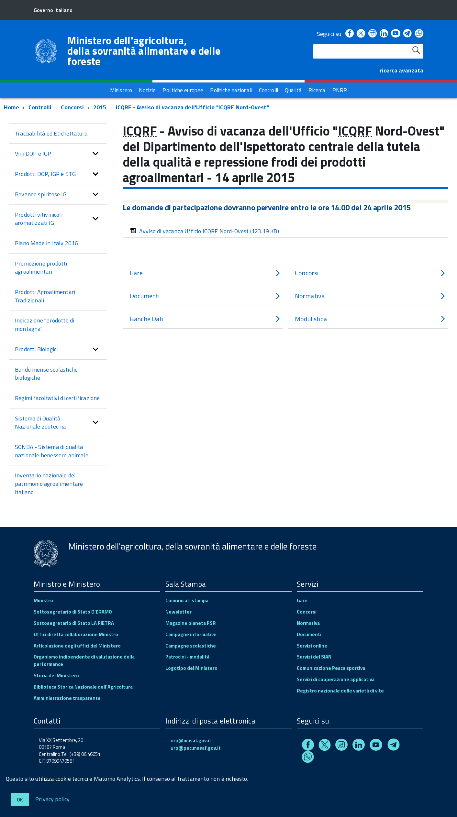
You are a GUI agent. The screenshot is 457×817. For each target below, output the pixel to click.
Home (11, 107)
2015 (99, 107)
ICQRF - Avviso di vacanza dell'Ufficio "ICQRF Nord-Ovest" (192, 107)
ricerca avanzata (401, 70)
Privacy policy (52, 798)
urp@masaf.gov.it (191, 740)
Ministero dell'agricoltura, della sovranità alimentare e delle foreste (143, 50)
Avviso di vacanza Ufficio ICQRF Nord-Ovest (204, 231)
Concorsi (72, 107)
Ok (20, 799)
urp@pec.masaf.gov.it (196, 748)
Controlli (40, 107)
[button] (95, 154)
